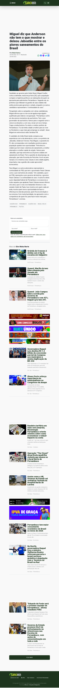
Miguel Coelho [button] (42, 204)
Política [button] (21, 207)
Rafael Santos (16, 53)
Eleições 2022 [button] (14, 204)
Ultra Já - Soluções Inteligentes (32, 685)
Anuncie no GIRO (14, 678)
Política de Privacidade (42, 678)
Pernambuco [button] (23, 204)
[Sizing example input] (48, 3)
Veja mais (29, 658)
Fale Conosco (30, 678)
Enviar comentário (16, 232)
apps (23, 678)
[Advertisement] (29, 19)
